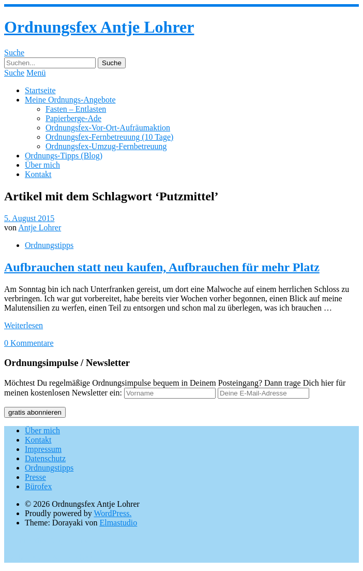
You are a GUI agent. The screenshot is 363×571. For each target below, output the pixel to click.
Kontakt (38, 174)
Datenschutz (45, 458)
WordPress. (112, 513)
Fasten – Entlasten (76, 109)
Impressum (43, 449)
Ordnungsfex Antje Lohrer (99, 27)
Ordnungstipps (49, 245)
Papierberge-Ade (73, 118)
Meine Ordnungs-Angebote (70, 99)
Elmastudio (118, 522)
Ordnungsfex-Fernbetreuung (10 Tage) (109, 137)
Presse (35, 477)
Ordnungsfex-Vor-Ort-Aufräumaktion (108, 127)
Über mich (42, 164)
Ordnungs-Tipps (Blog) (63, 155)
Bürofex (38, 486)
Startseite (40, 90)
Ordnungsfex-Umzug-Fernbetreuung (106, 146)
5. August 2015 (29, 218)
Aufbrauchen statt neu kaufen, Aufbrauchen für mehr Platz (162, 267)
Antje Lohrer (39, 227)
